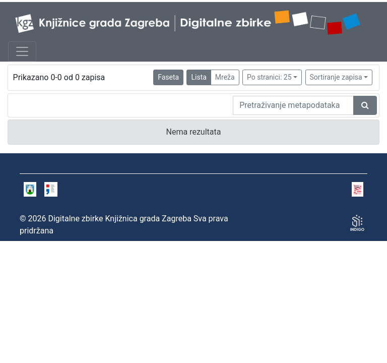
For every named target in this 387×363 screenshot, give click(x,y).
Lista (198, 77)
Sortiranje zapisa (336, 77)
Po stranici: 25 (269, 77)
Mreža (225, 77)
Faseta (168, 77)
